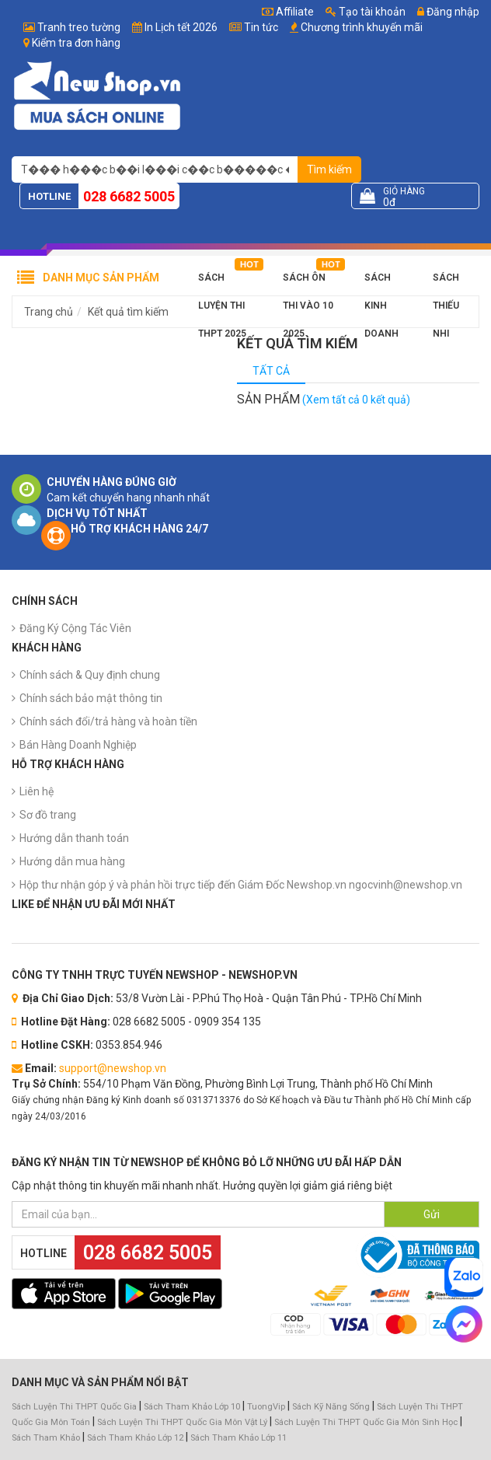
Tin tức (261, 27)
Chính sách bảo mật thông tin (90, 698)
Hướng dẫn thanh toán (74, 838)
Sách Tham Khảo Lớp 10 (192, 1407)
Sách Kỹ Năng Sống (331, 1407)
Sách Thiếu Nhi (446, 282)
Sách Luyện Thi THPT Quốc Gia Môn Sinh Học (366, 1422)
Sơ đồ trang (47, 815)
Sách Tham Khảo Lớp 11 (238, 1438)
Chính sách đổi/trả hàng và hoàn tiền (108, 721)
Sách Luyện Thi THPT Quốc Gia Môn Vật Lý (182, 1422)
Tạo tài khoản (366, 11)
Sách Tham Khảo (46, 1438)
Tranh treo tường (78, 27)
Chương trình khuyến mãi (362, 27)
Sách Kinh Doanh (381, 282)
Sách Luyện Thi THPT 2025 (222, 282)
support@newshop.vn (112, 1068)
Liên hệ (36, 791)
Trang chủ (48, 312)
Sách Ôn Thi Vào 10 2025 (308, 282)
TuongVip (266, 1407)
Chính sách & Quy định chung (89, 675)
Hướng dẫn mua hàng (72, 861)
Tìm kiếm (329, 169)
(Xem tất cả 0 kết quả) (356, 399)
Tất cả (271, 371)
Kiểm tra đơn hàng (76, 43)
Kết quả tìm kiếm (128, 312)
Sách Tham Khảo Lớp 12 (136, 1438)
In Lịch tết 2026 (181, 27)
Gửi (431, 1214)
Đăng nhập (448, 11)
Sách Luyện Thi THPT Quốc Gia (74, 1407)
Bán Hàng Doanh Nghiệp (78, 745)
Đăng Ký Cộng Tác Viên (75, 628)
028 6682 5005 (129, 196)
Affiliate (288, 11)
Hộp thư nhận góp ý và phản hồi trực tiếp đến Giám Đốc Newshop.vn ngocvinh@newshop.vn (240, 884)
